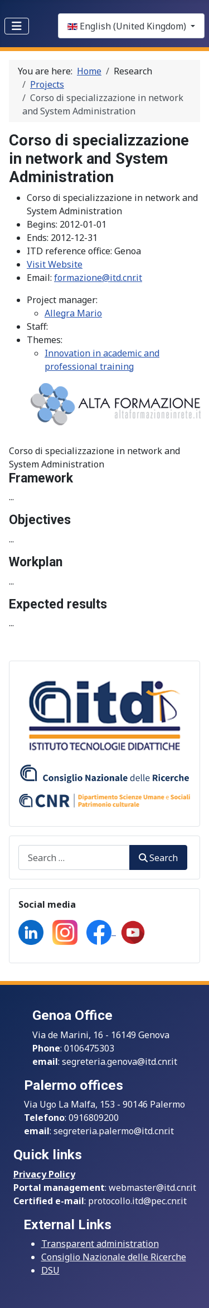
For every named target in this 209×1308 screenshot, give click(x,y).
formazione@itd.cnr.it (98, 277)
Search (158, 858)
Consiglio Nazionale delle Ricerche (113, 1257)
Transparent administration (100, 1243)
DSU (50, 1270)
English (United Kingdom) (127, 26)
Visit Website (54, 264)
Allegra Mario (73, 313)
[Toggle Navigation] (16, 26)
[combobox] (74, 857)
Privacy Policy (44, 1174)
